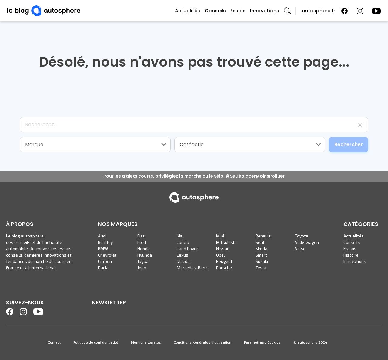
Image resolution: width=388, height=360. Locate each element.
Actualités (187, 10)
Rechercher (348, 144)
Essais (238, 10)
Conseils (215, 10)
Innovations (264, 10)
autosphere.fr (318, 10)
